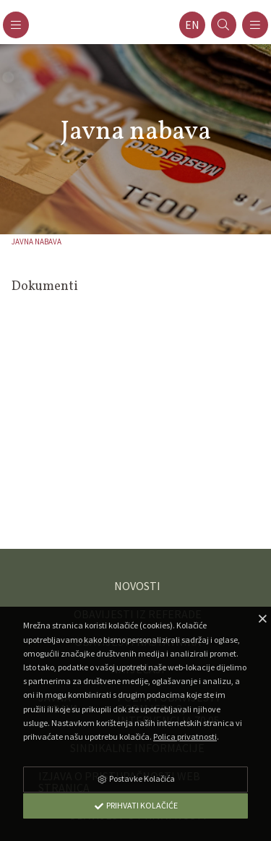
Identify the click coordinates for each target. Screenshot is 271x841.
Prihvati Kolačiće (136, 805)
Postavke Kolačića (136, 778)
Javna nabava (36, 241)
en (192, 25)
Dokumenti (45, 287)
